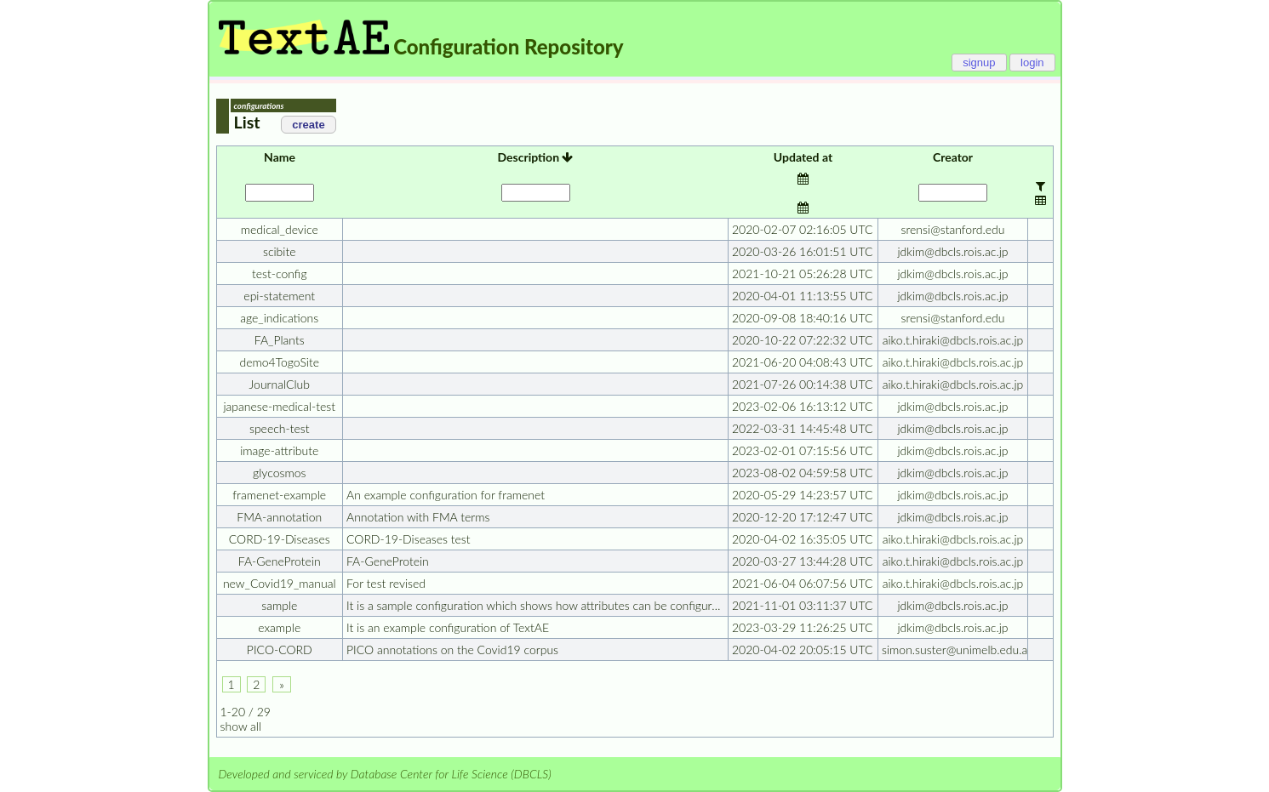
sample (279, 605)
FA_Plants (279, 340)
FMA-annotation (279, 517)
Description (536, 157)
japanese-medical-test (279, 406)
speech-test (279, 428)
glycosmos (279, 472)
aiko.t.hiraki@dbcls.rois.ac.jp (953, 340)
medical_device (279, 229)
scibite (279, 251)
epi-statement (279, 295)
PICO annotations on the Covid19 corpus (452, 649)
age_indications (279, 318)
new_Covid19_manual (279, 583)
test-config (279, 273)
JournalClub (279, 384)
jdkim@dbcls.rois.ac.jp (952, 251)
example (279, 627)
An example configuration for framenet (445, 494)
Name (279, 157)
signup (979, 62)
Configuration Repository (508, 46)
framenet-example (279, 494)
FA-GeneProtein (279, 561)
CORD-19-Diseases (279, 539)
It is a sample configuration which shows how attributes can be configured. (536, 605)
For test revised (386, 583)
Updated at (803, 157)
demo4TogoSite (279, 362)
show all (241, 726)
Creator (953, 157)
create (308, 124)
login (1031, 62)
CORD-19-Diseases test (408, 539)
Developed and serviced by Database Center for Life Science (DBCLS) (385, 773)
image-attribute (279, 450)
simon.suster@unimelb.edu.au (956, 649)
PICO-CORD (279, 649)
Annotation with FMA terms (417, 517)
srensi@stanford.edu (953, 229)
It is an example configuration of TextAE (447, 627)
